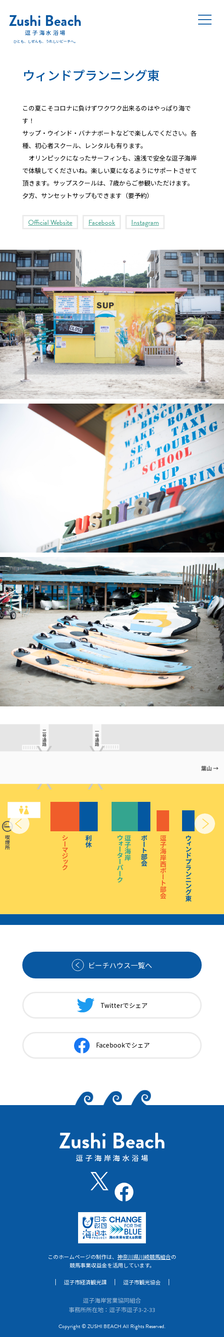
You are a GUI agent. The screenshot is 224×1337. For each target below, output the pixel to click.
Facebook (101, 222)
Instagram (145, 222)
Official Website (50, 222)
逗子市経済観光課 (85, 1282)
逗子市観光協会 (142, 1282)
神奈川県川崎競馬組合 (144, 1256)
